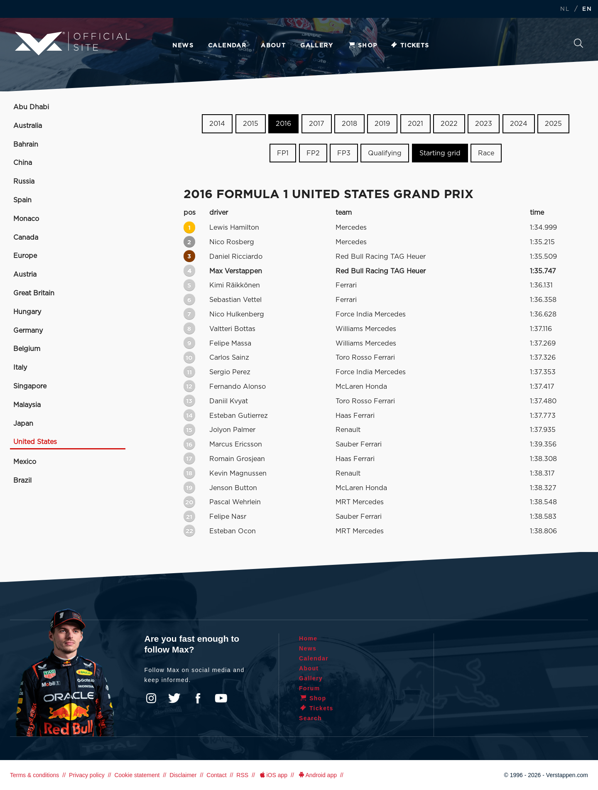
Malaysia (27, 405)
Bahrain (25, 144)
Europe (25, 256)
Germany (28, 330)
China (22, 162)
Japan (23, 423)
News (183, 46)
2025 (553, 123)
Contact (216, 775)
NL (564, 9)
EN (587, 9)
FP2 (313, 153)
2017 (316, 123)
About (273, 46)
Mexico (24, 462)
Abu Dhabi (31, 107)
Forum (309, 688)
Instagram (151, 698)
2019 (382, 123)
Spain (22, 200)
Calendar (227, 46)
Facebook (197, 698)
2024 (518, 123)
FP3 (343, 153)
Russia (23, 181)
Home (308, 638)
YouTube (221, 698)
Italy (20, 367)
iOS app (272, 775)
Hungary (27, 312)
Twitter (174, 698)
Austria (25, 274)
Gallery (316, 46)
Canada (25, 237)
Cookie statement (136, 775)
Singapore (30, 386)
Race (486, 153)
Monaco (26, 219)
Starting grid (440, 153)
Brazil (22, 480)
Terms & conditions (34, 775)
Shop (362, 46)
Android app (317, 775)
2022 (449, 123)
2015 (250, 123)
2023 (483, 123)
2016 (283, 123)
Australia (27, 126)
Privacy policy (87, 775)
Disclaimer (182, 775)
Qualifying (385, 153)
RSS (242, 775)
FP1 (283, 153)
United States (35, 442)
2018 (349, 123)
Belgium (26, 349)
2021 (415, 123)
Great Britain (33, 293)
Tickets (409, 46)
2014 (217, 123)
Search (578, 43)
